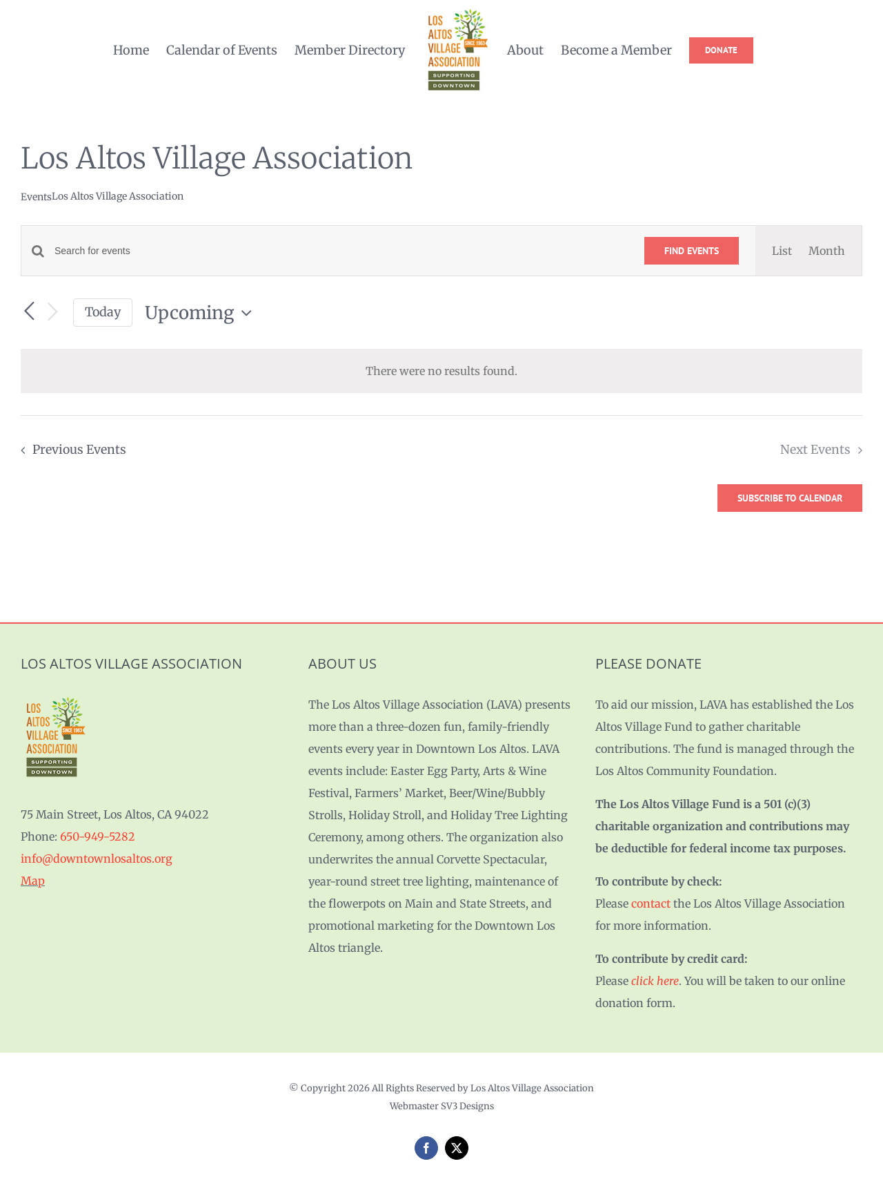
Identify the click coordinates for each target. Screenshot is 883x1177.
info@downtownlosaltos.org (96, 858)
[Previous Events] (29, 311)
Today (103, 312)
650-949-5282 (97, 836)
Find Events (691, 251)
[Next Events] (52, 312)
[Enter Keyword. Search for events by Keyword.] (341, 251)
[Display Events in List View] (782, 251)
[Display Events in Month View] (826, 251)
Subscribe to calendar (789, 498)
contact (651, 903)
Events (36, 197)
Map (33, 881)
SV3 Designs (467, 1106)
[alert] (441, 371)
